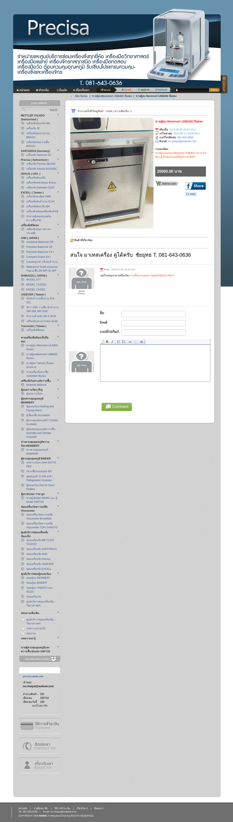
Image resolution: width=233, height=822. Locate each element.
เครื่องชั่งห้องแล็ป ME (38, 123)
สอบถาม (31, 633)
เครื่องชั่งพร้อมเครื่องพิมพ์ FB (42, 211)
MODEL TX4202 (35, 289)
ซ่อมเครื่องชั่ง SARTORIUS (41, 549)
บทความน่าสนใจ (36, 628)
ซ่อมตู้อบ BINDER (36, 582)
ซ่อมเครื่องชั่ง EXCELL (39, 569)
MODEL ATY (33, 279)
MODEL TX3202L (36, 284)
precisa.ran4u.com (33, 676)
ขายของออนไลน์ (57, 815)
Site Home (81, 96)
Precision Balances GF (39, 246)
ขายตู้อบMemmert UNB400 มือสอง (112, 96)
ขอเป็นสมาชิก (40, 705)
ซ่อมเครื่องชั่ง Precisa (38, 559)
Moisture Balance (36, 384)
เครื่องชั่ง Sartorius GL (38, 154)
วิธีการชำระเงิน (39, 726)
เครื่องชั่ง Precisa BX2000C (41, 168)
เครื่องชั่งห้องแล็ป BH (38, 206)
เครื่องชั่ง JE (33, 128)
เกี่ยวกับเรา (39, 765)
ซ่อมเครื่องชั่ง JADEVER (40, 564)
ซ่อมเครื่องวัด (33, 596)
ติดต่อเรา (39, 745)
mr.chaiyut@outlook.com (38, 686)
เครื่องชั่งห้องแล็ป (36, 177)
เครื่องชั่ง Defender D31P (40, 187)
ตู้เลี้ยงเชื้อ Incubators (38, 415)
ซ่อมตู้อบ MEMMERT (38, 577)
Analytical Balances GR (39, 241)
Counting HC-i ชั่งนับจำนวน (42, 261)
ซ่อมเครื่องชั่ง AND (36, 554)
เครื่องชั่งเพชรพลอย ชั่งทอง (41, 182)
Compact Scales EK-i (38, 256)
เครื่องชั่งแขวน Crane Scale (42, 321)
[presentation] (133, 391)
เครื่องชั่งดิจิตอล (35, 330)
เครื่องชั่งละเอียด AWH (38, 196)
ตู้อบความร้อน (34, 393)
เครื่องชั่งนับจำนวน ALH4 (40, 201)
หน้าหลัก (22, 808)
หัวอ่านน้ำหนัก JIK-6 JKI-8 (41, 316)
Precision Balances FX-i (40, 251)
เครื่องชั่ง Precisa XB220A (41, 163)
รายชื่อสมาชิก (41, 808)
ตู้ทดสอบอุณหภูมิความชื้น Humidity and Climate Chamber (40, 433)
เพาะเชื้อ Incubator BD (39, 471)
